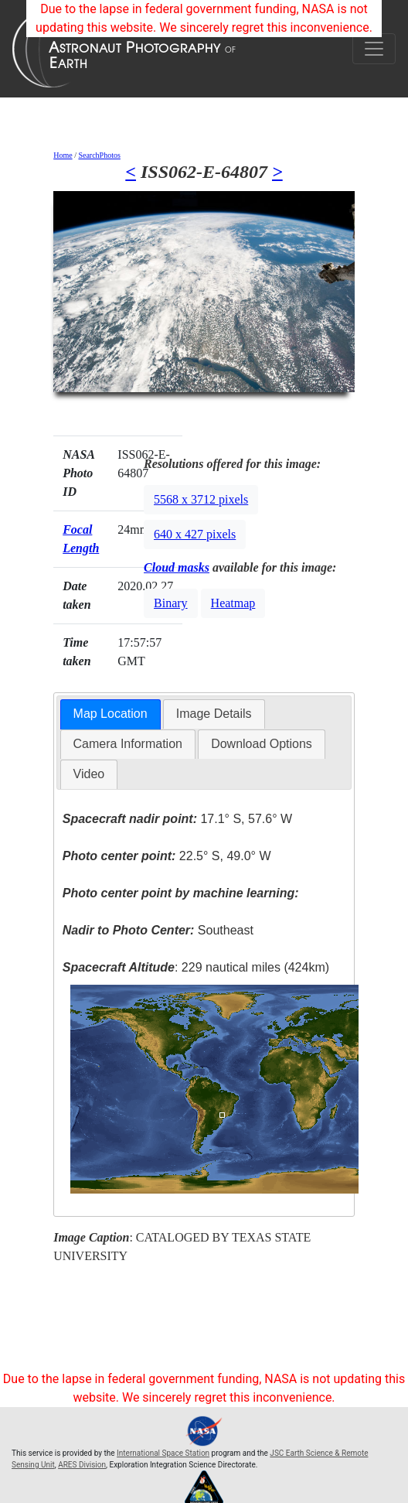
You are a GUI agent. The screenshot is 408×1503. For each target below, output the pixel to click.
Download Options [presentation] (261, 743)
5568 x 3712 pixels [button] (201, 499)
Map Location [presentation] (110, 713)
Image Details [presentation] (214, 713)
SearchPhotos (99, 155)
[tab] (110, 714)
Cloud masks (176, 567)
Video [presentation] (89, 774)
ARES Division (82, 1464)
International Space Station (163, 1453)
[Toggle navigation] (374, 48)
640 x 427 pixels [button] (195, 534)
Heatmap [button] (233, 603)
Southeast (158, 930)
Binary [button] (171, 603)
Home (62, 155)
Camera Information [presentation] (127, 743)
